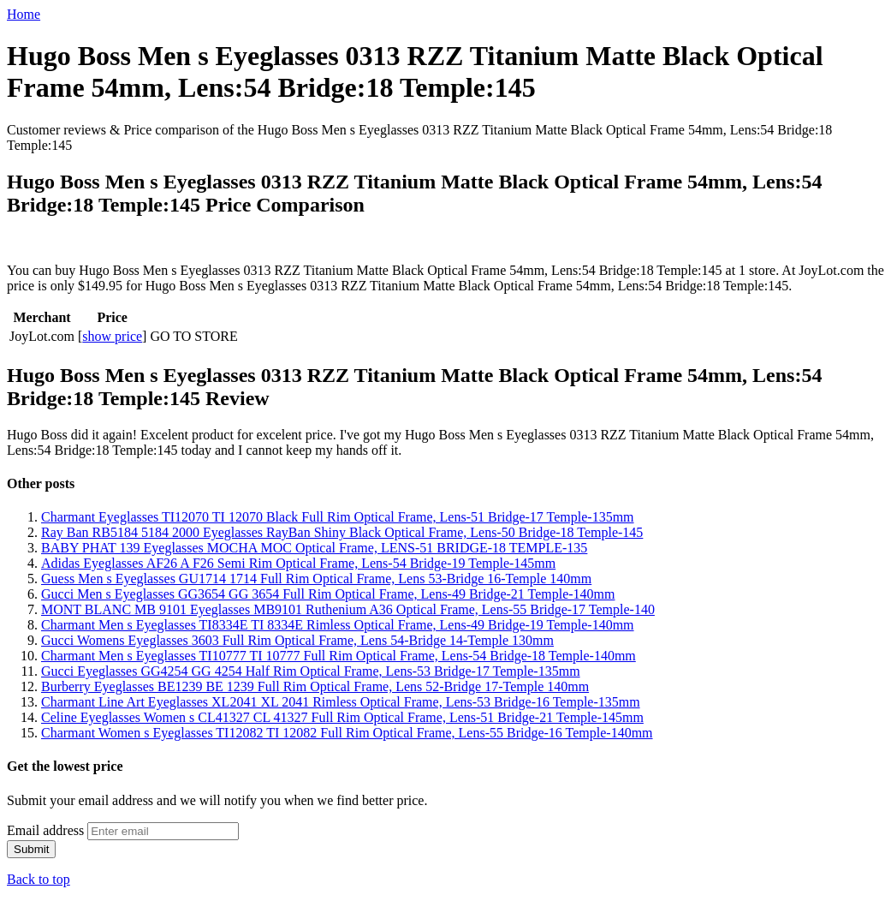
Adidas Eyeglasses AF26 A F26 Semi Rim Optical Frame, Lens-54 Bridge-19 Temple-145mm (298, 563)
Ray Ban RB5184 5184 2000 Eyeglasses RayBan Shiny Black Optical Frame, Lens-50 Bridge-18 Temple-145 (342, 532)
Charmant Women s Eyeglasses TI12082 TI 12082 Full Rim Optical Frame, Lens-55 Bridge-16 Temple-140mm (347, 732)
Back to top (38, 879)
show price (112, 336)
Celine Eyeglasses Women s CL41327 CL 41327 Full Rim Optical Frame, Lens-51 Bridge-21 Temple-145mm (342, 717)
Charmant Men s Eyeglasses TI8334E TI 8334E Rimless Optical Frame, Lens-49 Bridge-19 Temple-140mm (337, 625)
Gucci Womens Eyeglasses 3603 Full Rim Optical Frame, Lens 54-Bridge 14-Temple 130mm (297, 640)
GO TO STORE (193, 336)
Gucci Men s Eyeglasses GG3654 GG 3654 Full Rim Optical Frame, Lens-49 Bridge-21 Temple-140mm (328, 594)
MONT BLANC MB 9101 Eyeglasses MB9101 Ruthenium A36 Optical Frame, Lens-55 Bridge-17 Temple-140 (348, 609)
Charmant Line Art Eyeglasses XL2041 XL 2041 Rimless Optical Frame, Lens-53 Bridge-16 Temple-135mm (340, 702)
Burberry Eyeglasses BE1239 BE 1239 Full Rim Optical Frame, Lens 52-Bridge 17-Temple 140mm (315, 686)
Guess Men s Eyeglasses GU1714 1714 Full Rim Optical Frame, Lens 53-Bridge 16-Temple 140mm (316, 578)
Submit (31, 849)
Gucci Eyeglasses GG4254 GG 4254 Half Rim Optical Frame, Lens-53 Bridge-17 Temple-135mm (310, 671)
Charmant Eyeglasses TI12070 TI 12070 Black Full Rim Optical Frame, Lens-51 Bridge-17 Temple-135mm (337, 517)
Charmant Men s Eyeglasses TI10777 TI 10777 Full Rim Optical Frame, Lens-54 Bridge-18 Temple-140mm (338, 655)
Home (23, 14)
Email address (45, 830)
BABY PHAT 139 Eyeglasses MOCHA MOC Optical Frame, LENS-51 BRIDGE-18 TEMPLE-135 (314, 547)
